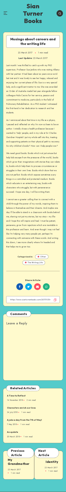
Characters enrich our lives (21, 408)
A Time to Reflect (16, 395)
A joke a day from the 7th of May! (24, 420)
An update (12, 432)
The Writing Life (34, 262)
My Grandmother (18, 462)
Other (42, 257)
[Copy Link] (33, 299)
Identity (52, 462)
